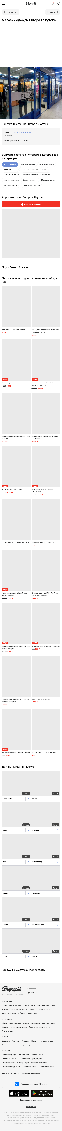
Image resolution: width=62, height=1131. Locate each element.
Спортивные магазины (10, 1059)
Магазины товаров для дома (31, 1059)
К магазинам (11, 12)
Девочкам (6, 1041)
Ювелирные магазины (31, 1066)
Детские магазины (39, 1055)
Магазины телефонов (39, 1063)
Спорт (53, 1005)
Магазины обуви (24, 1055)
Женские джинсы (11, 174)
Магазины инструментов (11, 1066)
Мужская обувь (48, 180)
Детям (44, 169)
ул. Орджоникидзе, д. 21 (21, 132)
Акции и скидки (32, 1013)
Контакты (15, 1073)
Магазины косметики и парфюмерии (15, 1063)
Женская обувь (10, 169)
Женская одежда (27, 164)
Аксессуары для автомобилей (13, 1013)
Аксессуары (35, 1005)
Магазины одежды (9, 1055)
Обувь (4, 1005)
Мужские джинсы (11, 180)
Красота (5, 1009)
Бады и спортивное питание (39, 1009)
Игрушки (34, 1041)
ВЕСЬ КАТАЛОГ (10, 164)
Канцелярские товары (18, 1009)
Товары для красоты (31, 185)
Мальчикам (16, 1041)
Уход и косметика (46, 1041)
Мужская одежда (46, 164)
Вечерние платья (30, 180)
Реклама (5, 1073)
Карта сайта (31, 1106)
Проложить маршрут (33, 204)
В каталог (51, 12)
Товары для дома (11, 185)
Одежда (26, 1005)
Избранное (58, 3)
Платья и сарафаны (29, 169)
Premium (45, 1005)
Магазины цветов (47, 1066)
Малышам (25, 1041)
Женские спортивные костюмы (36, 174)
